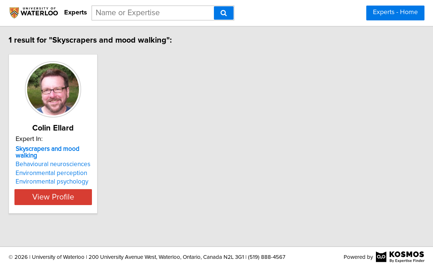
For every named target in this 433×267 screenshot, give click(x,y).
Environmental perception (92, 166)
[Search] (224, 13)
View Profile (104, 190)
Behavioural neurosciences (94, 157)
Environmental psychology (93, 175)
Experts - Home (395, 12)
